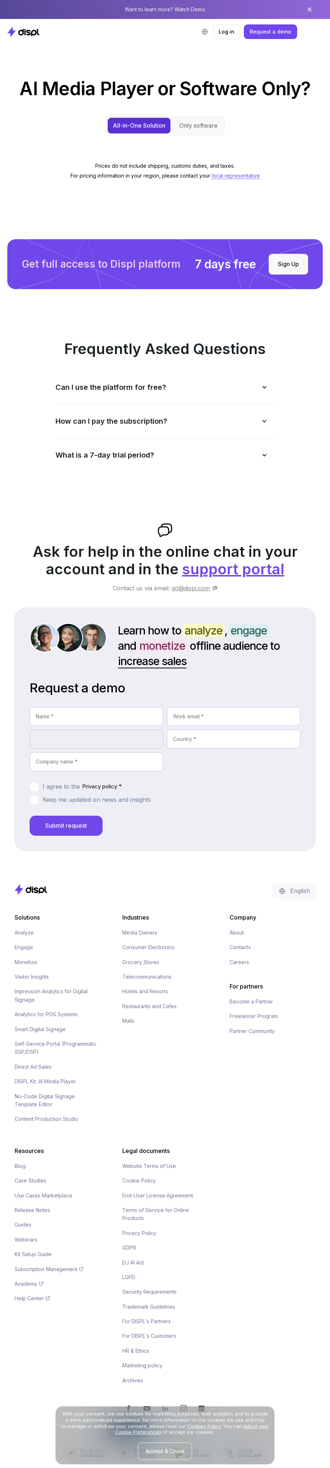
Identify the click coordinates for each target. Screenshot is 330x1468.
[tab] (139, 125)
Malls (128, 1021)
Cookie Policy (139, 1180)
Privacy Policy (139, 1233)
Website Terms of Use (149, 1166)
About (237, 932)
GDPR (129, 1247)
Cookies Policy (203, 1426)
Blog (20, 1166)
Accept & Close (165, 1451)
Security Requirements (149, 1292)
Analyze (24, 932)
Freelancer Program (254, 1016)
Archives (132, 1380)
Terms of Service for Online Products (155, 1214)
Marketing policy (142, 1365)
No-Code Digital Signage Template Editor (45, 1100)
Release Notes (32, 1210)
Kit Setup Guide (33, 1254)
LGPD (128, 1277)
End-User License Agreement (157, 1195)
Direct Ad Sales (33, 1067)
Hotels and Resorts (145, 991)
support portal (233, 569)
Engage (24, 947)
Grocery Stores (140, 962)
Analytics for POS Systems (46, 1014)
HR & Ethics (135, 1351)
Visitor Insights (32, 977)
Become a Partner (251, 1001)
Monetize (26, 962)
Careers (239, 962)
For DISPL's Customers (149, 1336)
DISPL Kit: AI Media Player (45, 1081)
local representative (236, 175)
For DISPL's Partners (146, 1321)
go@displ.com (191, 588)
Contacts (240, 947)
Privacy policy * (102, 786)
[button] (204, 31)
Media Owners (139, 932)
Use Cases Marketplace (43, 1195)
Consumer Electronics (148, 947)
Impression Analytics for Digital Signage (51, 995)
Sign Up (288, 264)
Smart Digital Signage (40, 1029)
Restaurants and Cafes (149, 1006)
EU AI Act (133, 1262)
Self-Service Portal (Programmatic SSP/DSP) (55, 1048)
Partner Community (252, 1031)
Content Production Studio (46, 1119)
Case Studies (30, 1180)
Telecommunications (147, 977)
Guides (23, 1225)
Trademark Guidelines (148, 1307)
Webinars (26, 1239)
